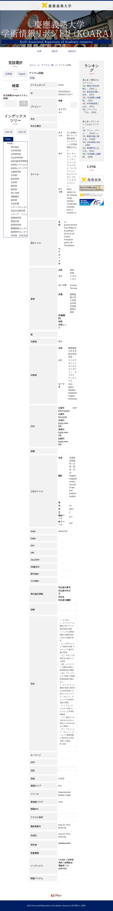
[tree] (15, 189)
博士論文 (13, 147)
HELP (55, 51)
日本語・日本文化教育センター (23, 235)
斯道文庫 (13, 221)
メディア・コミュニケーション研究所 (26, 214)
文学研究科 (14, 150)
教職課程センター (17, 228)
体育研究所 (14, 225)
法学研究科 (14, 154)
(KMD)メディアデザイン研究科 (23, 168)
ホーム (33, 65)
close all (22, 132)
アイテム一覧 (47, 65)
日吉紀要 (13, 203)
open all (8, 132)
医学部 (12, 189)
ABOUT (72, 51)
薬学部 (12, 200)
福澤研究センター (17, 232)
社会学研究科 (15, 157)
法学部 (12, 182)
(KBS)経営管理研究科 (19, 161)
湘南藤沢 (13, 196)
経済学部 (13, 179)
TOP (39, 51)
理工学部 (13, 193)
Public (8, 139)
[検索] (11, 104)
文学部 (12, 175)
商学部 (12, 186)
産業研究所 (14, 217)
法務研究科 (14, 172)
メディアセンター (17, 207)
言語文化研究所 (16, 210)
